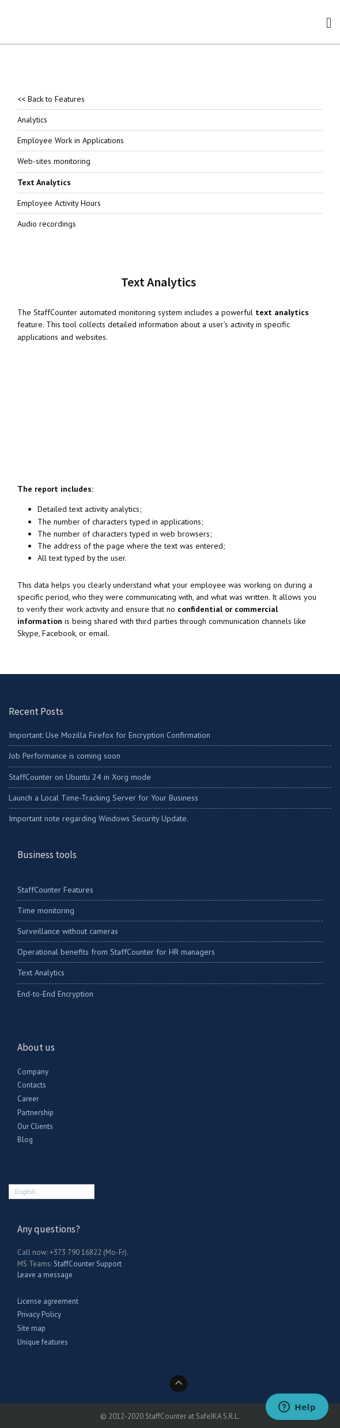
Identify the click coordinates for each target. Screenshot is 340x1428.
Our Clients (35, 1126)
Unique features (42, 1342)
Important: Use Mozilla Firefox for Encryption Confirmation (109, 735)
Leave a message (45, 1275)
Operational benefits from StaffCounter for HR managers (116, 952)
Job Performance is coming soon (64, 756)
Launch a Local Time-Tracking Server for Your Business (103, 798)
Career (28, 1099)
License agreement (47, 1301)
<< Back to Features (51, 99)
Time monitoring (45, 910)
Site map (31, 1328)
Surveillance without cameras (67, 931)
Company (32, 1072)
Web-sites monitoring (53, 161)
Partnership (35, 1112)
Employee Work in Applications (70, 140)
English (25, 1191)
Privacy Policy (39, 1314)
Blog (25, 1139)
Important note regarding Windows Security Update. (98, 818)
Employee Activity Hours (59, 203)
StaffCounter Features (55, 890)
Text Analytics (44, 182)
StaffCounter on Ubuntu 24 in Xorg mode (80, 777)
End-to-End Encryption (55, 994)
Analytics (32, 119)
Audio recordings (46, 224)
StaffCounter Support (88, 1264)
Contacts (31, 1085)
